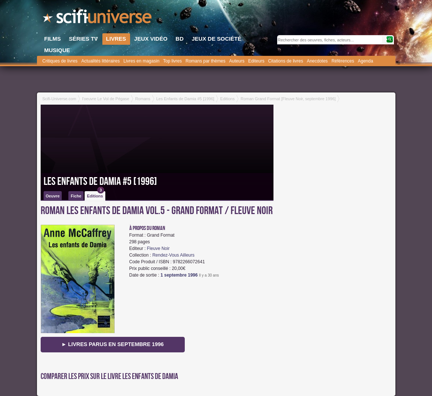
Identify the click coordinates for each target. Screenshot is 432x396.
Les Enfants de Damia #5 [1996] (100, 181)
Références (342, 61)
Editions (95, 194)
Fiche (76, 196)
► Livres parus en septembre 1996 (112, 344)
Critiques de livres (60, 61)
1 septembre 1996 (179, 275)
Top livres (172, 61)
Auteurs (236, 61)
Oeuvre (53, 196)
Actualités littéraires (100, 61)
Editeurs (256, 61)
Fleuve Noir (158, 248)
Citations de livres (285, 61)
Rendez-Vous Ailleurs (173, 255)
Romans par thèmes (205, 61)
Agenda (365, 61)
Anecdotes (317, 61)
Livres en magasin (141, 61)
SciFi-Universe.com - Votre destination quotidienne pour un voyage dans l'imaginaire (98, 18)
